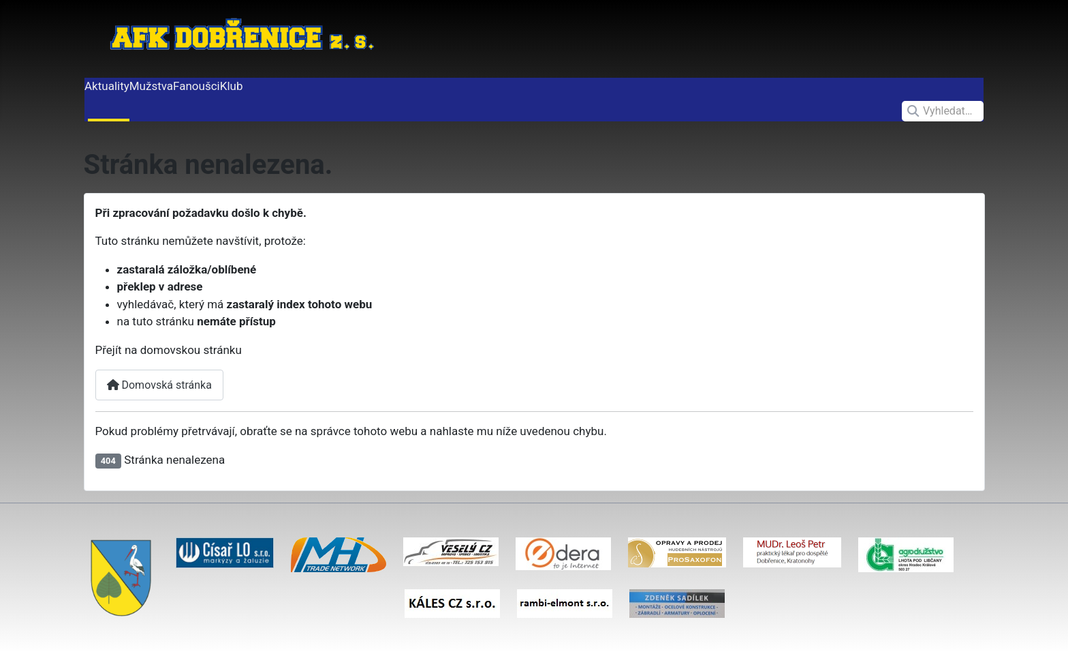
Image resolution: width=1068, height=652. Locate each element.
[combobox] (943, 111)
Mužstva (151, 86)
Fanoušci (196, 86)
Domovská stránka (159, 385)
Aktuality (106, 86)
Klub (231, 86)
